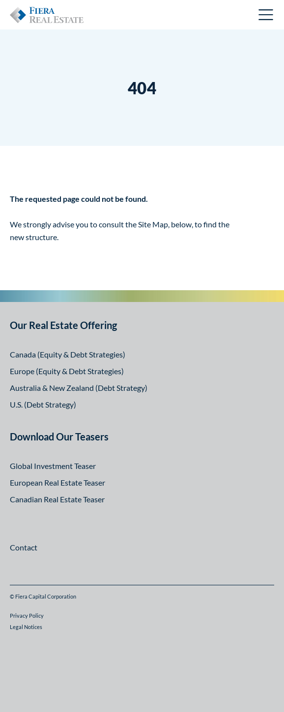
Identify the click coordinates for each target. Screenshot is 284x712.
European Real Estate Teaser (57, 482)
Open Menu (266, 14)
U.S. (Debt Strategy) (43, 404)
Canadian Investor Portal (202, 16)
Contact (23, 547)
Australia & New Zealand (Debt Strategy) (78, 387)
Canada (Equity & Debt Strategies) (67, 354)
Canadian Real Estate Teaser (57, 499)
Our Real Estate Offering (63, 325)
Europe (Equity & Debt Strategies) (67, 371)
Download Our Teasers (59, 436)
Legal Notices (26, 627)
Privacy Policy (27, 615)
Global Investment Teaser (53, 465)
